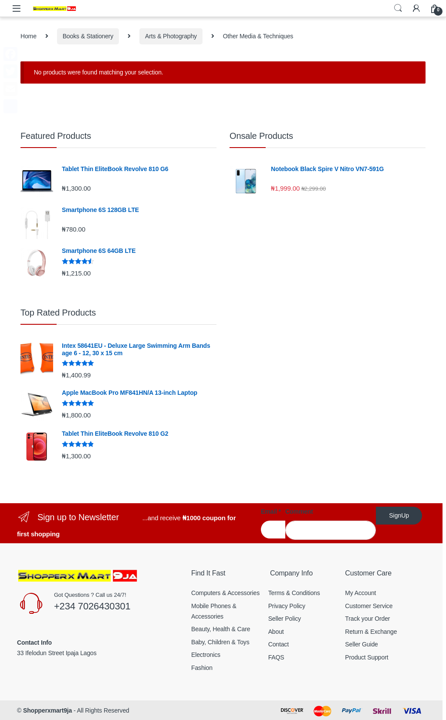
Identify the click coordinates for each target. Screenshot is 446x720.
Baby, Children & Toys (220, 642)
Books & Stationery (88, 36)
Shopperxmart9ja (47, 710)
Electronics (205, 654)
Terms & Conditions (294, 592)
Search (398, 8)
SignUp (399, 515)
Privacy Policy (286, 605)
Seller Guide (361, 644)
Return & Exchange (371, 631)
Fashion (202, 667)
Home (28, 36)
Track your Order (367, 618)
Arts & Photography (171, 36)
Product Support (366, 657)
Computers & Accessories (225, 592)
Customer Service (368, 605)
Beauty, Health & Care (220, 629)
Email (271, 511)
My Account (360, 592)
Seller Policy (284, 618)
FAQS (276, 657)
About (276, 631)
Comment (299, 511)
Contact (278, 644)
